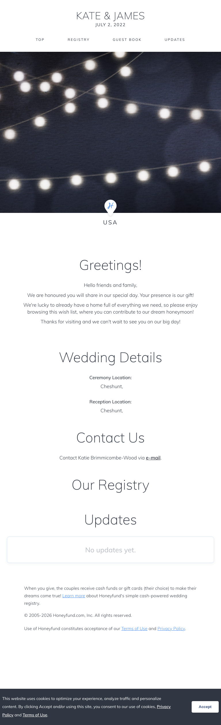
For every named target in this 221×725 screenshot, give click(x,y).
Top (40, 39)
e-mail (153, 458)
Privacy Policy (171, 628)
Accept (205, 707)
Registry (78, 39)
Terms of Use (134, 628)
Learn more (73, 595)
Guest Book (127, 39)
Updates (175, 39)
